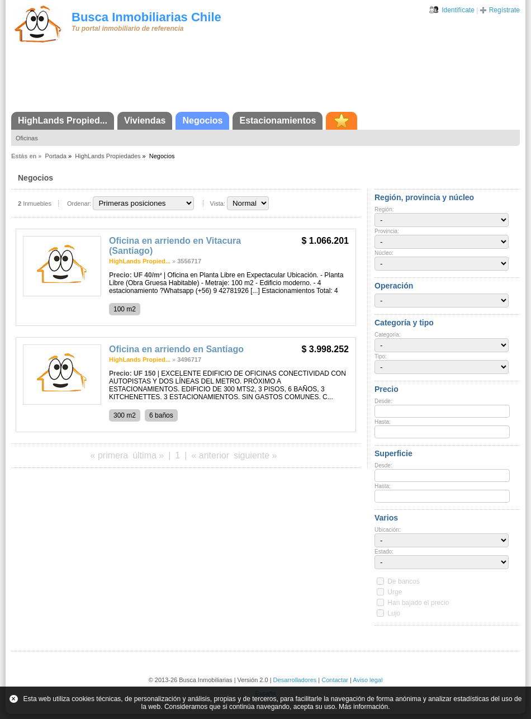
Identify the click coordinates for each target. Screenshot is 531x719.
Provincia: (386, 231)
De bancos (403, 581)
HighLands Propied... (62, 120)
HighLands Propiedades (107, 156)
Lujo (393, 613)
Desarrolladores (295, 680)
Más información (363, 707)
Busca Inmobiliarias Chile (146, 17)
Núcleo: (383, 253)
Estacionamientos (277, 120)
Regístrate (504, 10)
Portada (56, 156)
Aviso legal (367, 680)
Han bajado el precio (418, 603)
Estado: (383, 551)
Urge (394, 592)
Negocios (202, 120)
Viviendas (144, 120)
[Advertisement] (265, 81)
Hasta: (382, 422)
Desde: (383, 401)
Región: (383, 209)
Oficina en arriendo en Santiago (176, 349)
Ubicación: (387, 530)
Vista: (217, 203)
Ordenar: (79, 203)
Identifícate (458, 10)
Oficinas (27, 138)
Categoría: (387, 335)
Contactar (334, 680)
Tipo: (380, 356)
